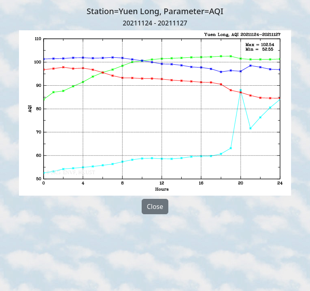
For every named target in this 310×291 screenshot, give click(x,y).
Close (155, 206)
